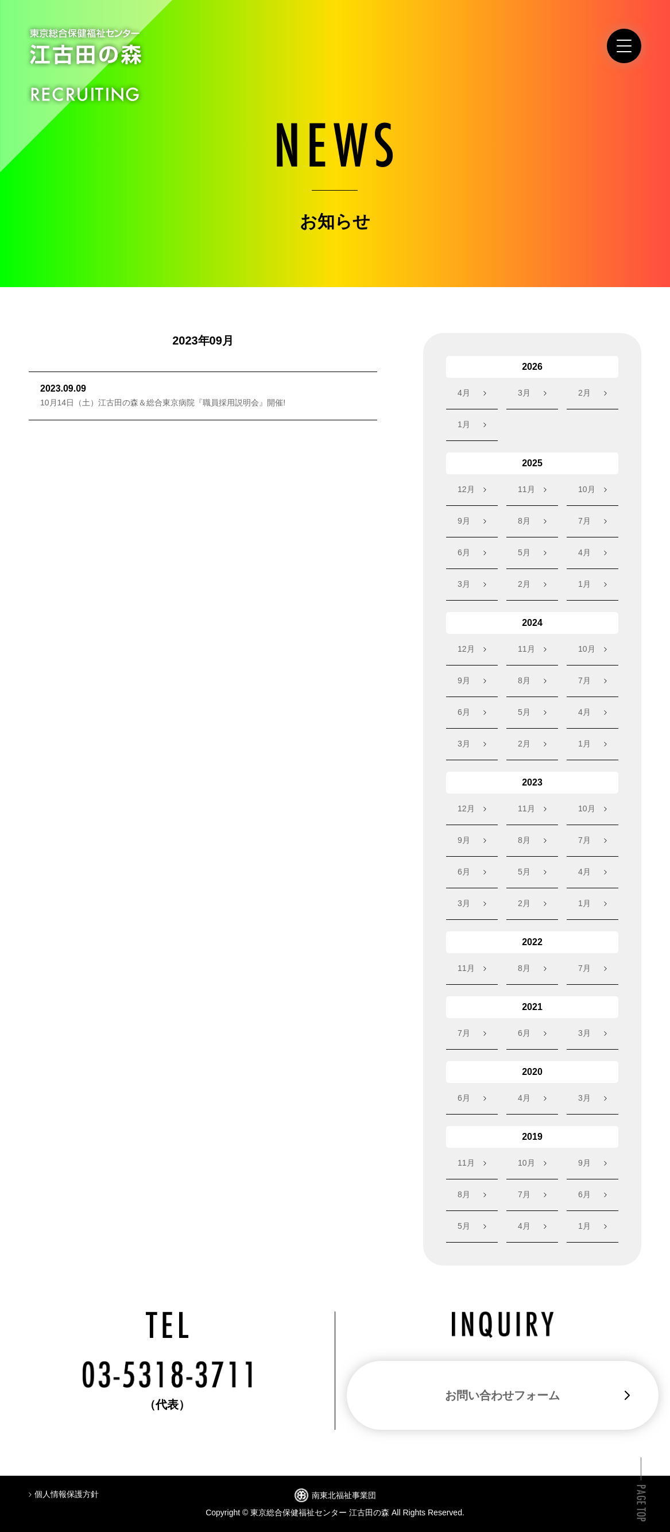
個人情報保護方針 (66, 1494)
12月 (466, 489)
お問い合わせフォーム (502, 1395)
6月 (464, 552)
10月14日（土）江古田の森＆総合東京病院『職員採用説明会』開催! (162, 402)
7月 (584, 520)
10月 (586, 489)
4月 (464, 392)
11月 (526, 489)
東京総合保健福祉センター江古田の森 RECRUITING (85, 65)
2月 (584, 392)
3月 (524, 392)
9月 (464, 520)
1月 (464, 424)
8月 (524, 520)
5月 (524, 552)
